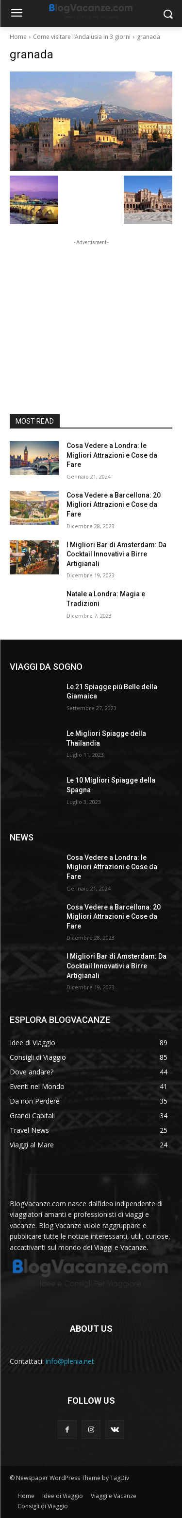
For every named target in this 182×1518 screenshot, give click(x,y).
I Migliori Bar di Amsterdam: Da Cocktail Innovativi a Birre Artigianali (116, 554)
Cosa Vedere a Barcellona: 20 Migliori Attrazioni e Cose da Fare (113, 504)
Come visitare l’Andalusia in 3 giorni (82, 37)
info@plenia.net (70, 1361)
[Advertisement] (91, 308)
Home (18, 37)
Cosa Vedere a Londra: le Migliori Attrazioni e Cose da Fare (111, 455)
